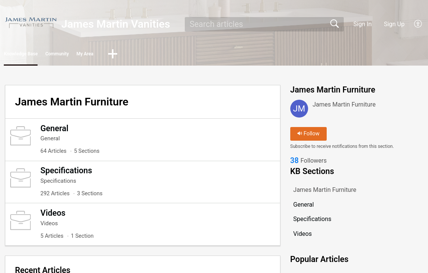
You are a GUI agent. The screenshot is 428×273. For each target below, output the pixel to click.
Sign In (362, 24)
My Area (159, 55)
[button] (418, 24)
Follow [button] (308, 136)
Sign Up (394, 24)
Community (105, 55)
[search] (264, 24)
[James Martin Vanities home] (31, 22)
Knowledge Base (40, 55)
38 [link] (294, 164)
